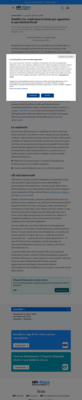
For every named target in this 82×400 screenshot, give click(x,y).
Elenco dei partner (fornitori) (19, 88)
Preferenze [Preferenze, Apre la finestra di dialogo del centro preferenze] (33, 95)
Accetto (47, 95)
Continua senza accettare (66, 56)
